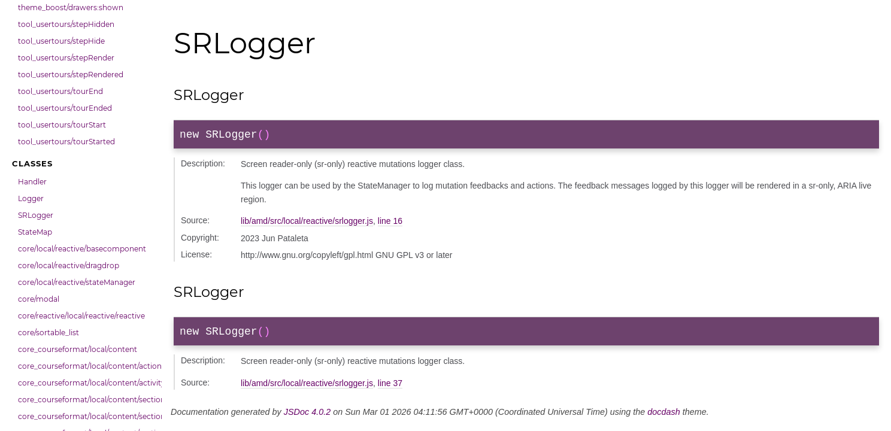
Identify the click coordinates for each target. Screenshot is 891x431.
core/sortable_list (48, 332)
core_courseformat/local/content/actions (87, 366)
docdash (663, 416)
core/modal (38, 299)
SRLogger (35, 215)
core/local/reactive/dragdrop (68, 265)
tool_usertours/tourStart (62, 124)
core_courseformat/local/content (77, 349)
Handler (32, 181)
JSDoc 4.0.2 (307, 416)
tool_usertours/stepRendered (70, 74)
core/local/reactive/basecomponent (82, 248)
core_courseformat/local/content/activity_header (87, 382)
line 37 (390, 388)
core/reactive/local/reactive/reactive (81, 315)
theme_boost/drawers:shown (70, 7)
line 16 (390, 223)
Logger (31, 198)
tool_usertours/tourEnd (60, 91)
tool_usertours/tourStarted (66, 141)
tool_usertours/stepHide (61, 41)
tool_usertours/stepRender (66, 57)
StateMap (35, 231)
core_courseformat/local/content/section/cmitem (87, 416)
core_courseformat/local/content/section (87, 399)
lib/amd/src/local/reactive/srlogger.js (307, 223)
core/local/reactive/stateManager (76, 282)
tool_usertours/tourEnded (65, 108)
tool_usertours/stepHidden (66, 24)
